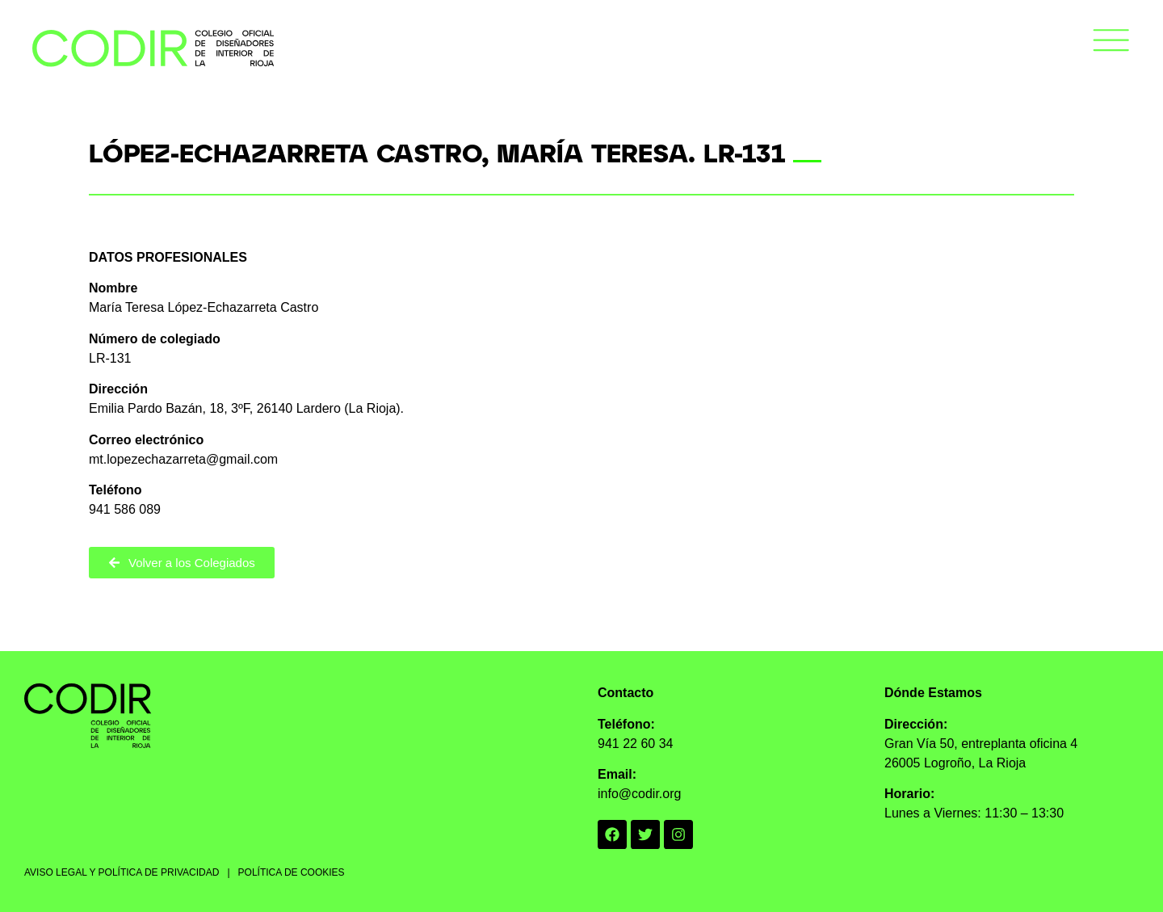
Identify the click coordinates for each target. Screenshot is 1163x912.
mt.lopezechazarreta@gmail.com (183, 459)
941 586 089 (125, 509)
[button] (1111, 43)
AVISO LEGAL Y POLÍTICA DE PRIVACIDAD (121, 872)
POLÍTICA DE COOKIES (291, 872)
